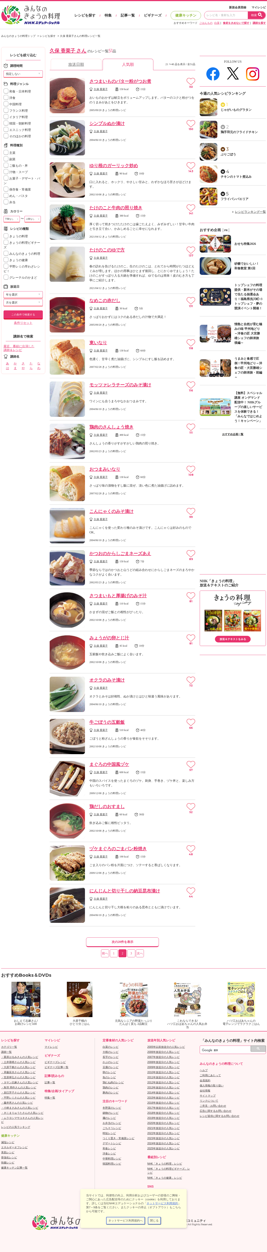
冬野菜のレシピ (112, 1107)
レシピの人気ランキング (15, 1127)
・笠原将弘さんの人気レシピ (18, 1077)
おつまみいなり (104, 469)
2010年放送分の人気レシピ (163, 1072)
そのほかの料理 (17, 136)
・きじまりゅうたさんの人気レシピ (22, 1112)
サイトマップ (208, 1095)
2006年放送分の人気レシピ (163, 1052)
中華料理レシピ (112, 1158)
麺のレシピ (109, 1118)
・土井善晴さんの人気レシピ (18, 1062)
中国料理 (13, 104)
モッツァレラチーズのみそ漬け (120, 384)
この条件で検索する (23, 314)
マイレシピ (259, 7)
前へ (105, 953)
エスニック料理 (17, 130)
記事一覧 (128, 15)
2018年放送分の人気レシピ (163, 1112)
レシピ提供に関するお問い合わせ (219, 1116)
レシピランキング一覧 (250, 211)
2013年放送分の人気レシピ (163, 1087)
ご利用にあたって (210, 1075)
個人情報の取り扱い (212, 1085)
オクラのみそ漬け (107, 680)
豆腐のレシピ (110, 1067)
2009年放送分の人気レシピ (163, 1067)
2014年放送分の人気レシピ (163, 1092)
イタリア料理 (16, 117)
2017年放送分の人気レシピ (163, 1107)
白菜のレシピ (110, 1046)
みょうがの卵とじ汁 (109, 637)
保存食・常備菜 (17, 189)
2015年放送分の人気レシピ (163, 1097)
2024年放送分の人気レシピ (163, 1143)
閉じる (154, 1220)
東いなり (98, 342)
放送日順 (76, 64)
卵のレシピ (109, 1072)
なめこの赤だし (104, 300)
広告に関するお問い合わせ (215, 1110)
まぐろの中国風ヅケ (109, 764)
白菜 (217, 23)
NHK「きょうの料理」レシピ (164, 1163)
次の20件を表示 (122, 942)
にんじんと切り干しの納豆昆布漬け (124, 890)
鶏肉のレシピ (110, 1087)
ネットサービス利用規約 (162, 1203)
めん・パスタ (16, 196)
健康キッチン (185, 15)
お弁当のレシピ (112, 1123)
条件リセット (23, 323)
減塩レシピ (7, 1142)
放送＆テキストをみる (233, 639)
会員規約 (205, 1080)
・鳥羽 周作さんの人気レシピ (18, 1087)
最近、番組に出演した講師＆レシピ (19, 348)
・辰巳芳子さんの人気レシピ (18, 1092)
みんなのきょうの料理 (22, 253)
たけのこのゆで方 (107, 249)
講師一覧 (6, 1052)
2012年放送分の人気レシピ (163, 1082)
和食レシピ (109, 1148)
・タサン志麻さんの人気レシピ (19, 1082)
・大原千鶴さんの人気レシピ (18, 1067)
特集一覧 (50, 1097)
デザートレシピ (112, 1143)
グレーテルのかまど (20, 277)
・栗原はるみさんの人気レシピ (19, 1057)
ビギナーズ (153, 15)
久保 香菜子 (101, 89)
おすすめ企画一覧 (232, 434)
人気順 (128, 64)
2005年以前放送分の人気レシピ (166, 1046)
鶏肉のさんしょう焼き (111, 427)
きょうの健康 (16, 260)
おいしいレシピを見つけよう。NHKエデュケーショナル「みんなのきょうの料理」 (31, 15)
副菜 (9, 159)
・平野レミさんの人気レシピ (18, 1097)
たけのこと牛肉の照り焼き (115, 207)
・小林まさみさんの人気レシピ (19, 1107)
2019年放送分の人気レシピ (163, 1118)
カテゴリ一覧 (9, 1046)
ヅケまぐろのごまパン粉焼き (118, 848)
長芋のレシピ (110, 1057)
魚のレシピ (109, 1077)
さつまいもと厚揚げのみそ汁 (118, 595)
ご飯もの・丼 (16, 165)
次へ (140, 953)
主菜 (9, 153)
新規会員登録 (237, 7)
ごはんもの (205, 23)
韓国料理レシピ (112, 1163)
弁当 (9, 202)
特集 (108, 15)
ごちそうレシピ (112, 1128)
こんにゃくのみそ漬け (111, 511)
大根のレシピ (110, 1052)
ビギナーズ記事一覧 (56, 1067)
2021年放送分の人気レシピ (163, 1128)
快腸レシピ (7, 1162)
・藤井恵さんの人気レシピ (17, 1102)
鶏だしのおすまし (107, 806)
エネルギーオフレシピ (14, 1147)
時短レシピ (109, 1133)
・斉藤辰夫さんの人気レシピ (18, 1072)
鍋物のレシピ (110, 1112)
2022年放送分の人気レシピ (163, 1133)
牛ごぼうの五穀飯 (107, 722)
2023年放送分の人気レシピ (163, 1138)
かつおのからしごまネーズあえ (120, 553)
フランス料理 (16, 110)
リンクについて (209, 1100)
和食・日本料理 (17, 91)
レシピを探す (85, 15)
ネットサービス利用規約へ (125, 1220)
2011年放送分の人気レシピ (163, 1077)
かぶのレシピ (110, 1062)
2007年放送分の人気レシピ (163, 1057)
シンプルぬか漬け (107, 123)
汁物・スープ (16, 172)
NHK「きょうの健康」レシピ (164, 1177)
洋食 (9, 98)
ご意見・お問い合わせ (213, 1105)
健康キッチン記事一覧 (14, 1167)
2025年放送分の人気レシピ (163, 1148)
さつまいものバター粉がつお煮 (120, 81)
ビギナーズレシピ (55, 1062)
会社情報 (205, 1090)
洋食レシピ (109, 1153)
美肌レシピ (7, 1152)
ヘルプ (204, 1070)
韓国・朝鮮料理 (17, 123)
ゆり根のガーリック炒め (113, 165)
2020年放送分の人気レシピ (163, 1123)
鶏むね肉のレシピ (113, 1082)
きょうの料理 (16, 236)
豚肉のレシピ (110, 1092)
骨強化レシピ (9, 1157)
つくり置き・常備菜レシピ (118, 1138)
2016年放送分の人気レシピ (163, 1102)
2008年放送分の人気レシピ (163, 1062)
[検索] (228, 1050)
